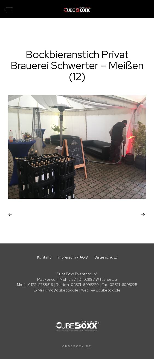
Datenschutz (105, 257)
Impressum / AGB (72, 257)
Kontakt (44, 257)
